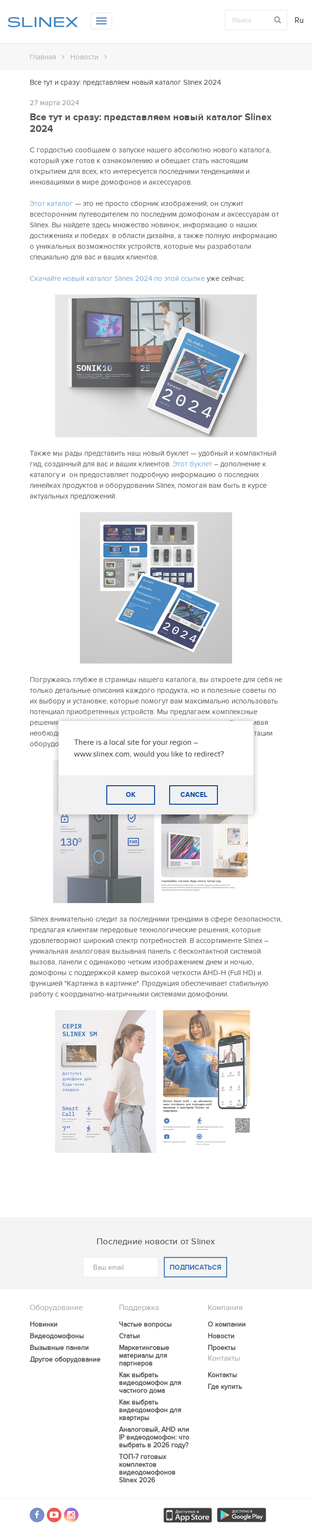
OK (131, 795)
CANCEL (193, 795)
